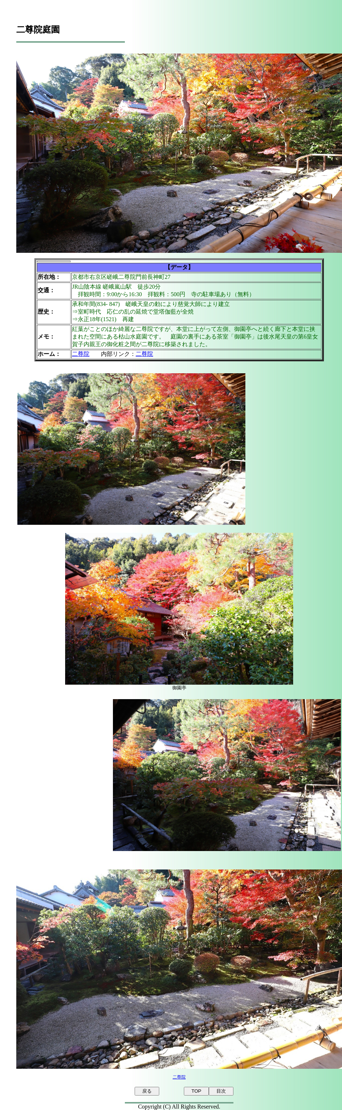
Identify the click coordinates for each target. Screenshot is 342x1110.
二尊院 (80, 354)
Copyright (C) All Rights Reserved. (179, 1106)
